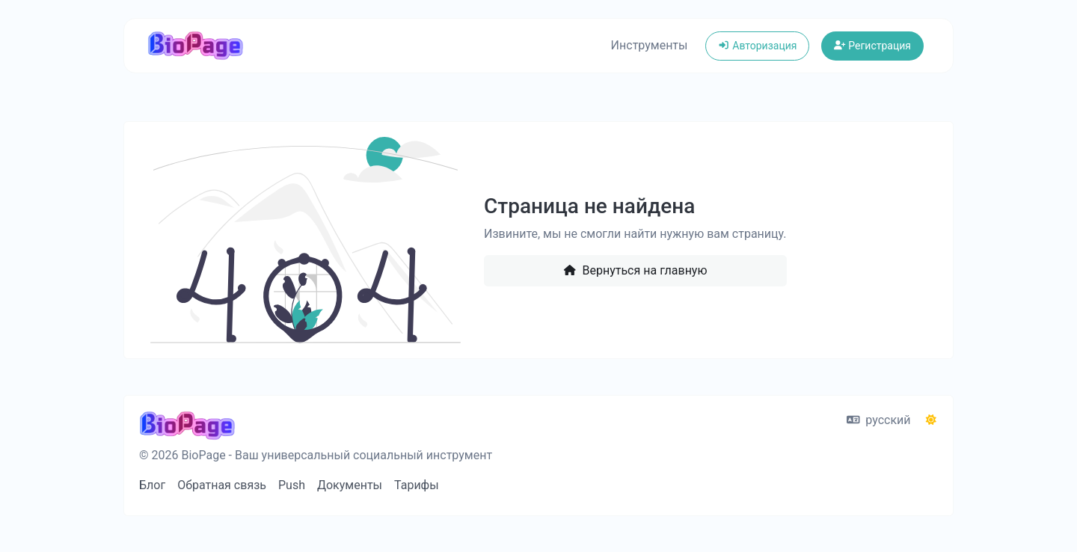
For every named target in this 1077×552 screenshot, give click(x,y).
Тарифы (416, 485)
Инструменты (649, 45)
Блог (152, 485)
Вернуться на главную (635, 270)
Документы (349, 485)
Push (291, 485)
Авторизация (757, 46)
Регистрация (872, 46)
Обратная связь (221, 485)
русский (879, 420)
